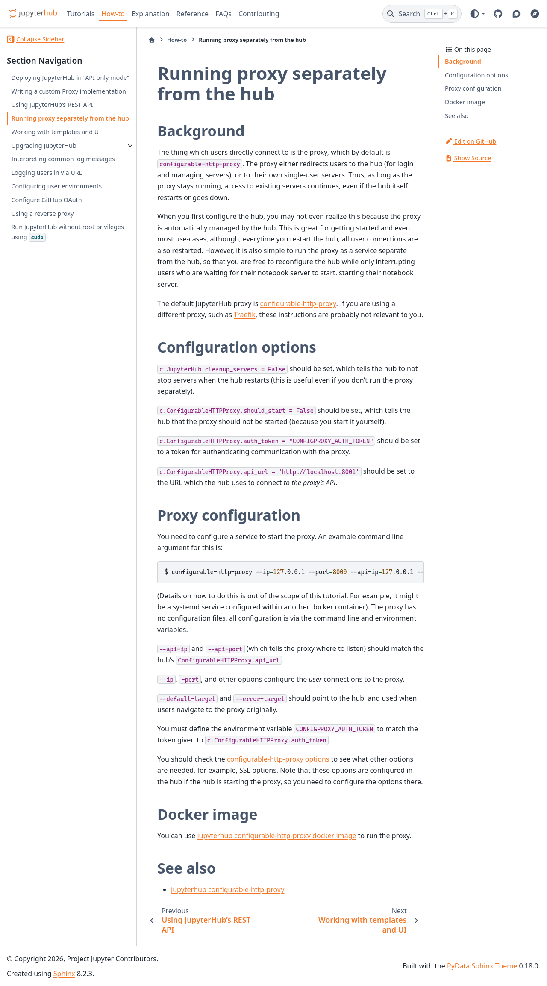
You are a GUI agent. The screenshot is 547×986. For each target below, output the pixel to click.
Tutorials (81, 13)
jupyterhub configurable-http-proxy (227, 889)
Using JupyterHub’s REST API (52, 104)
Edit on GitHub (470, 141)
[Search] (422, 14)
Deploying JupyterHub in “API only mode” (70, 78)
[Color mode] (477, 13)
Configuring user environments (56, 186)
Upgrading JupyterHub (43, 145)
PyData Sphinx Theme (482, 966)
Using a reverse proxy (42, 213)
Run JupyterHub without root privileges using (67, 232)
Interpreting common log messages (63, 159)
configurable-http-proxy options (278, 759)
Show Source (468, 158)
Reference (192, 13)
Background (463, 61)
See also (456, 116)
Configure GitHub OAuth (46, 200)
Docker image (465, 102)
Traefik (245, 314)
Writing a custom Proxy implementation (68, 91)
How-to (112, 13)
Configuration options (476, 75)
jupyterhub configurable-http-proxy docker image (276, 835)
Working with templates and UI (56, 132)
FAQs (223, 13)
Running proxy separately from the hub (70, 118)
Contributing (258, 13)
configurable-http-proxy (298, 303)
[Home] (151, 39)
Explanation (151, 13)
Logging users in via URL (46, 172)
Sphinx (64, 973)
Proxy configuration (473, 88)
